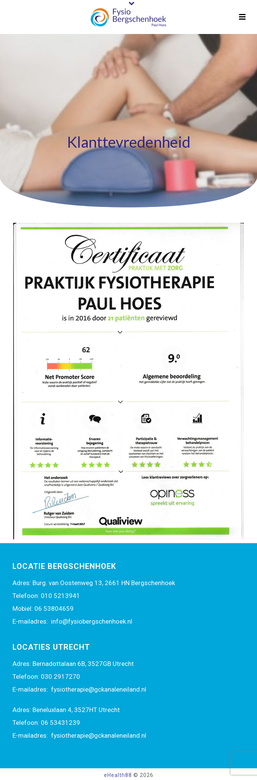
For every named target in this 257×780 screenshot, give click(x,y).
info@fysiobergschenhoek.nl (91, 621)
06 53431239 (60, 722)
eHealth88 (118, 775)
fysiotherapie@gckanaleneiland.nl (98, 689)
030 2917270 (60, 676)
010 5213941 (60, 595)
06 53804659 (54, 608)
